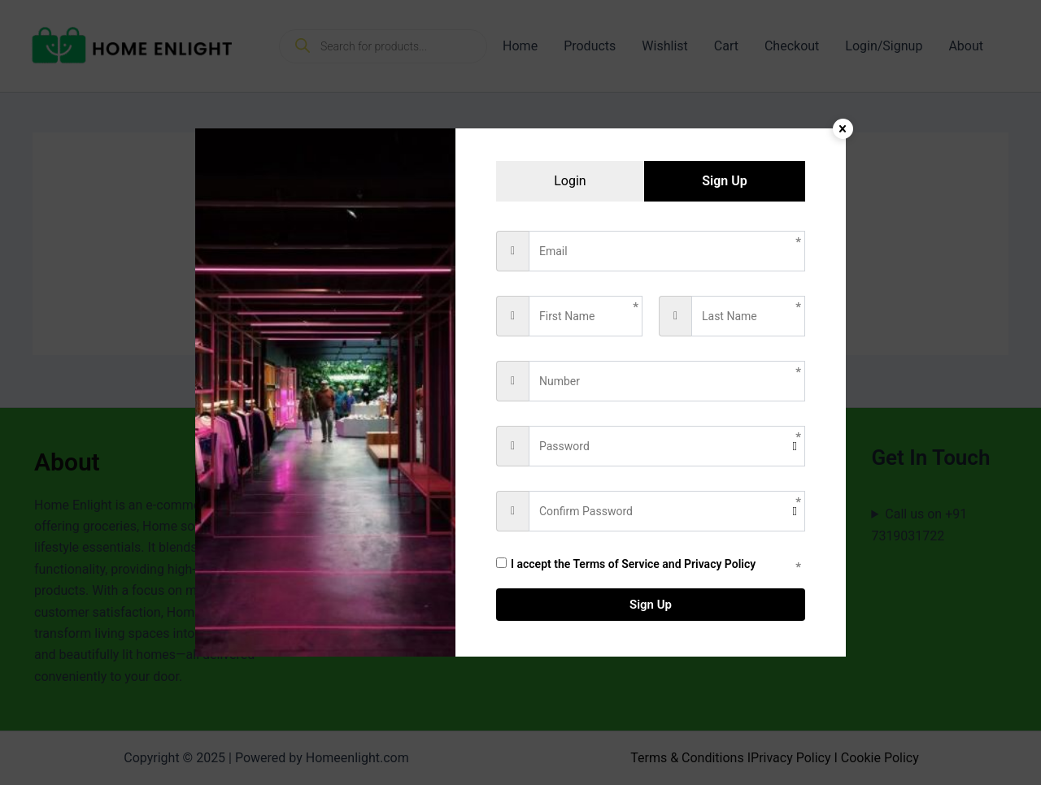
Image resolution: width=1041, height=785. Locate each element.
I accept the (626, 563)
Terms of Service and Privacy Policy (664, 563)
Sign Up (650, 604)
